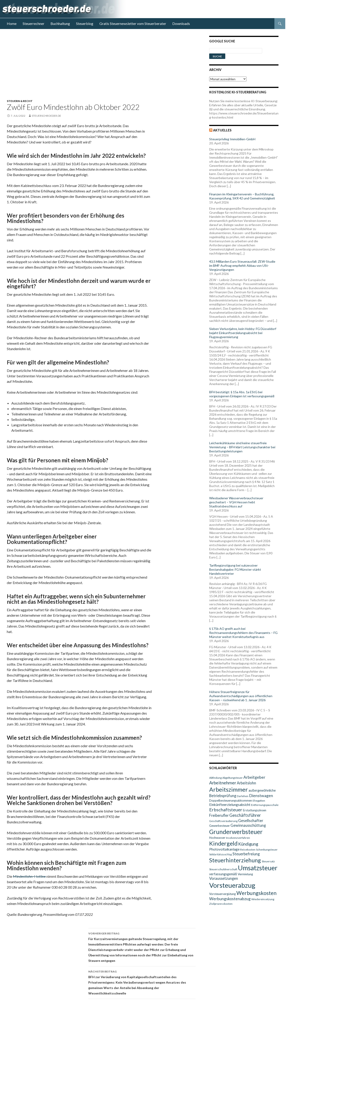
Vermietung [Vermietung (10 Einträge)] (245, 874)
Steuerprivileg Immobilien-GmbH (232, 139)
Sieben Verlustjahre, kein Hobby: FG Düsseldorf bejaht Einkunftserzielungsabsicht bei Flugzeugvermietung (242, 333)
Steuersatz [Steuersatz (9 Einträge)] (268, 861)
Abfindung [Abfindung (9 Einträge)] (215, 777)
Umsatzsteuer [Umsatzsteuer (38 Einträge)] (258, 868)
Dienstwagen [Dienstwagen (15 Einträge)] (261, 795)
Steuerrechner (33, 23)
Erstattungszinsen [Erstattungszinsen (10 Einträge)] (254, 810)
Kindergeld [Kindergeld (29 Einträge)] (223, 843)
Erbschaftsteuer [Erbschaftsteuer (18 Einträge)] (225, 809)
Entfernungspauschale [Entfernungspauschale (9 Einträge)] (264, 805)
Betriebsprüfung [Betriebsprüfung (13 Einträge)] (222, 795)
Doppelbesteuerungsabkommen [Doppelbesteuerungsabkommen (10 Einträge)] (230, 800)
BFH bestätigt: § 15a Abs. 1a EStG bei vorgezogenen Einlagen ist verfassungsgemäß (241, 394)
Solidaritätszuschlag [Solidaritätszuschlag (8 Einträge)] (220, 854)
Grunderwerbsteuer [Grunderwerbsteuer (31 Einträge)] (236, 831)
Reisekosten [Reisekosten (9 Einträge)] (247, 849)
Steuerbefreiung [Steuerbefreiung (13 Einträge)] (246, 854)
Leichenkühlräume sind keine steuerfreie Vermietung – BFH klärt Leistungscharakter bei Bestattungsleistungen (242, 447)
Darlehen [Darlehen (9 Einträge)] (242, 796)
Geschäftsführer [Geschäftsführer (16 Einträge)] (245, 815)
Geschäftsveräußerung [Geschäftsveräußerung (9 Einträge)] (223, 821)
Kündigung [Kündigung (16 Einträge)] (248, 843)
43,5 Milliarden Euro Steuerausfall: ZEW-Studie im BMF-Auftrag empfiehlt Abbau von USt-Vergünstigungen (242, 265)
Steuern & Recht (20, 101)
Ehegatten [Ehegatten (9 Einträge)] (259, 800)
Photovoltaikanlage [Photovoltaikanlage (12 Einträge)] (224, 849)
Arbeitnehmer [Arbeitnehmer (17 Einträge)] (222, 782)
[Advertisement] (103, 67)
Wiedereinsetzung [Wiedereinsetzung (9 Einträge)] (262, 899)
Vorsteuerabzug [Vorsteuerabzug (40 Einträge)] (232, 885)
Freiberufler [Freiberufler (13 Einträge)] (219, 815)
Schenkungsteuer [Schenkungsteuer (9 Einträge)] (267, 849)
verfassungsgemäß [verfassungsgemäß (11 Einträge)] (223, 874)
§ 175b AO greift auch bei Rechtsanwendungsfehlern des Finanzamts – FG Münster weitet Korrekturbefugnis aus (243, 633)
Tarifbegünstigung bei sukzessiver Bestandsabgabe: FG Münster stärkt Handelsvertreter (235, 569)
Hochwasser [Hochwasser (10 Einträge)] (217, 837)
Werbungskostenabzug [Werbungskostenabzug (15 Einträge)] (230, 898)
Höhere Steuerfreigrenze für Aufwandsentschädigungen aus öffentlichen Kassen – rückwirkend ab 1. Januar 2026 (240, 696)
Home (12, 23)
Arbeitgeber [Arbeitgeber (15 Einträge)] (254, 777)
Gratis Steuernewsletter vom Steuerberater (132, 23)
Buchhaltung (60, 23)
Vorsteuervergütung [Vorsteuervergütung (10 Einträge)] (222, 894)
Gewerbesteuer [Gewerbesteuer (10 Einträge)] (219, 825)
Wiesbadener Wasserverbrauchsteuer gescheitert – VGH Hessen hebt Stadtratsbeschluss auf (236, 502)
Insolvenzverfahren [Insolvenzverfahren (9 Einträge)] (238, 837)
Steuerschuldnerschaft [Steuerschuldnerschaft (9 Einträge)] (223, 869)
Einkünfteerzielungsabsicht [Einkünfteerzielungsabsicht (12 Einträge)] (229, 805)
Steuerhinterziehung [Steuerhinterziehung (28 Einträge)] (235, 860)
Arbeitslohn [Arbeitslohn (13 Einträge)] (246, 783)
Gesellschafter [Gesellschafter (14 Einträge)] (250, 820)
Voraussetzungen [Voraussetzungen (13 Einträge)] (223, 878)
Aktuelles (222, 130)
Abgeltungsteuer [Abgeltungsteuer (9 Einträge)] (232, 777)
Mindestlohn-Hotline (29, 876)
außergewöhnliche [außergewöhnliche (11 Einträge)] (262, 790)
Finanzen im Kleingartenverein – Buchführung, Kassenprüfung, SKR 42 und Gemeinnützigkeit (242, 196)
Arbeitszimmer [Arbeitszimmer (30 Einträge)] (228, 789)
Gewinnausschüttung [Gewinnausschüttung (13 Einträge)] (248, 825)
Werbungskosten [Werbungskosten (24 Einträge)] (256, 893)
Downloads (181, 23)
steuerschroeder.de (46, 115)
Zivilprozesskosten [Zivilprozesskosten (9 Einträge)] (221, 903)
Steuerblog (84, 23)
